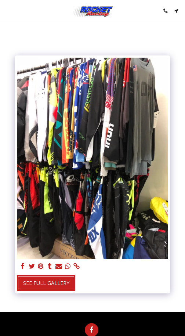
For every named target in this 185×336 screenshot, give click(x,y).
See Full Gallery (46, 282)
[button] (8, 10)
